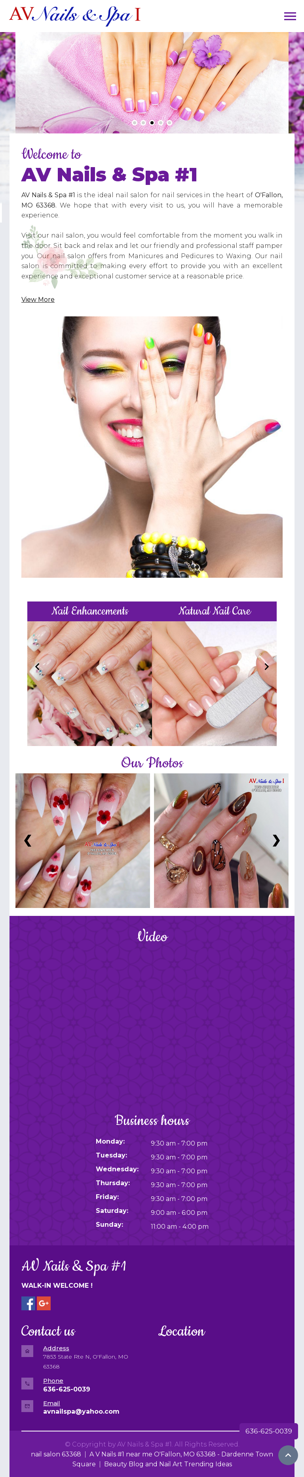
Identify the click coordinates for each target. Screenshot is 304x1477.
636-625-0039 (268, 1431)
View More (38, 299)
